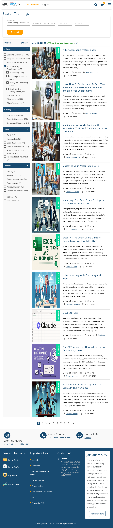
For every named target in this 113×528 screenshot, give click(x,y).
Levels (6, 129)
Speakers (7, 166)
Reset (24, 43)
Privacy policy (37, 486)
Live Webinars (32, 4)
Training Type (9, 109)
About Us (35, 460)
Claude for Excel (71, 312)
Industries (8, 49)
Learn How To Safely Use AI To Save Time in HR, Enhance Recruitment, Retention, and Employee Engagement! (84, 87)
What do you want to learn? (44, 23)
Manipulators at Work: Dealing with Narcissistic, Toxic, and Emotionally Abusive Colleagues (85, 128)
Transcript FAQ (38, 503)
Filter (7, 43)
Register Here (97, 514)
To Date (78, 23)
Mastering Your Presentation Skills (81, 165)
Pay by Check (13, 484)
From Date (62, 23)
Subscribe (36, 466)
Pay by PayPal (14, 467)
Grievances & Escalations (42, 491)
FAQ (33, 497)
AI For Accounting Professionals (79, 49)
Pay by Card (13, 460)
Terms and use (38, 480)
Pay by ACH (13, 475)
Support (46, 4)
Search (15, 32)
